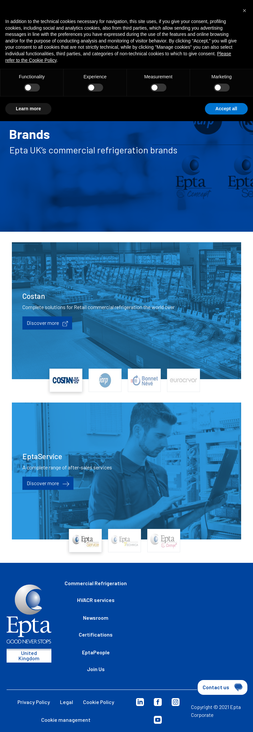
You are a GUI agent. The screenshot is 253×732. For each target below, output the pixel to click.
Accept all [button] (226, 108)
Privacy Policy (33, 702)
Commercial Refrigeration (96, 583)
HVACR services (96, 600)
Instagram (176, 702)
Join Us (96, 669)
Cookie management (66, 720)
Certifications (96, 634)
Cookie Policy (98, 702)
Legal (66, 702)
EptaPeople (96, 652)
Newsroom (95, 617)
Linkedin (140, 702)
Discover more (47, 323)
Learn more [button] (28, 108)
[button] (244, 10)
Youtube (158, 720)
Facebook (158, 702)
